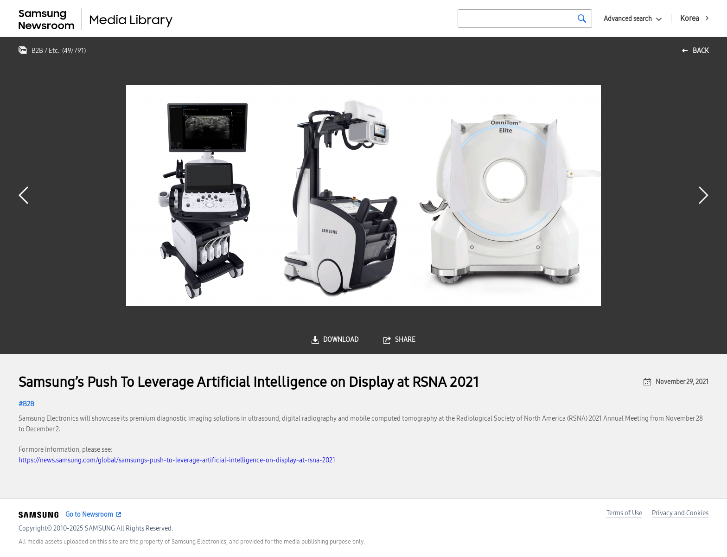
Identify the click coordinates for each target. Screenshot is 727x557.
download (340, 340)
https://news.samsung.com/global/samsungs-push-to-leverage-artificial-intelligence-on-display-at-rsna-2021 (177, 460)
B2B (28, 404)
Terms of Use (624, 513)
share (405, 340)
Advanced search (628, 19)
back (700, 51)
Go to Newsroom (89, 515)
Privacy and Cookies (680, 513)
